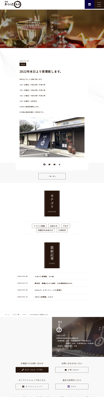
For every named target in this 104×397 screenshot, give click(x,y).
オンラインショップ (32, 386)
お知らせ (54, 226)
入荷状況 (62, 230)
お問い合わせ (72, 370)
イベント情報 (39, 226)
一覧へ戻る (52, 176)
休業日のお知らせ (45, 230)
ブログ (22, 64)
